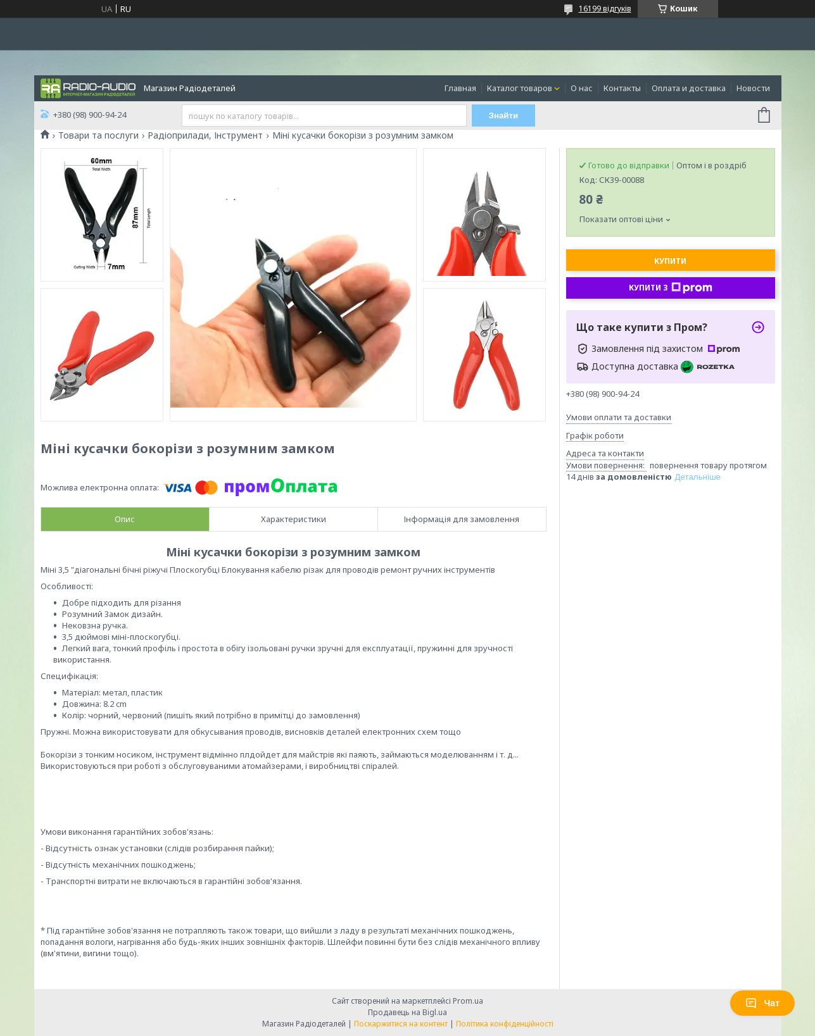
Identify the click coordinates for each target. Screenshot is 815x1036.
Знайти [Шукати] (504, 115)
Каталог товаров (519, 88)
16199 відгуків (605, 8)
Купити (670, 261)
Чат (762, 1003)
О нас (582, 88)
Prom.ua (468, 1000)
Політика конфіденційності (504, 1023)
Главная (460, 88)
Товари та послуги (98, 135)
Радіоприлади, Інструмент (205, 135)
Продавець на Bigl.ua (407, 1012)
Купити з (670, 288)
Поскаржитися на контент (401, 1023)
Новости (753, 88)
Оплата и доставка (689, 88)
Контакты (622, 88)
